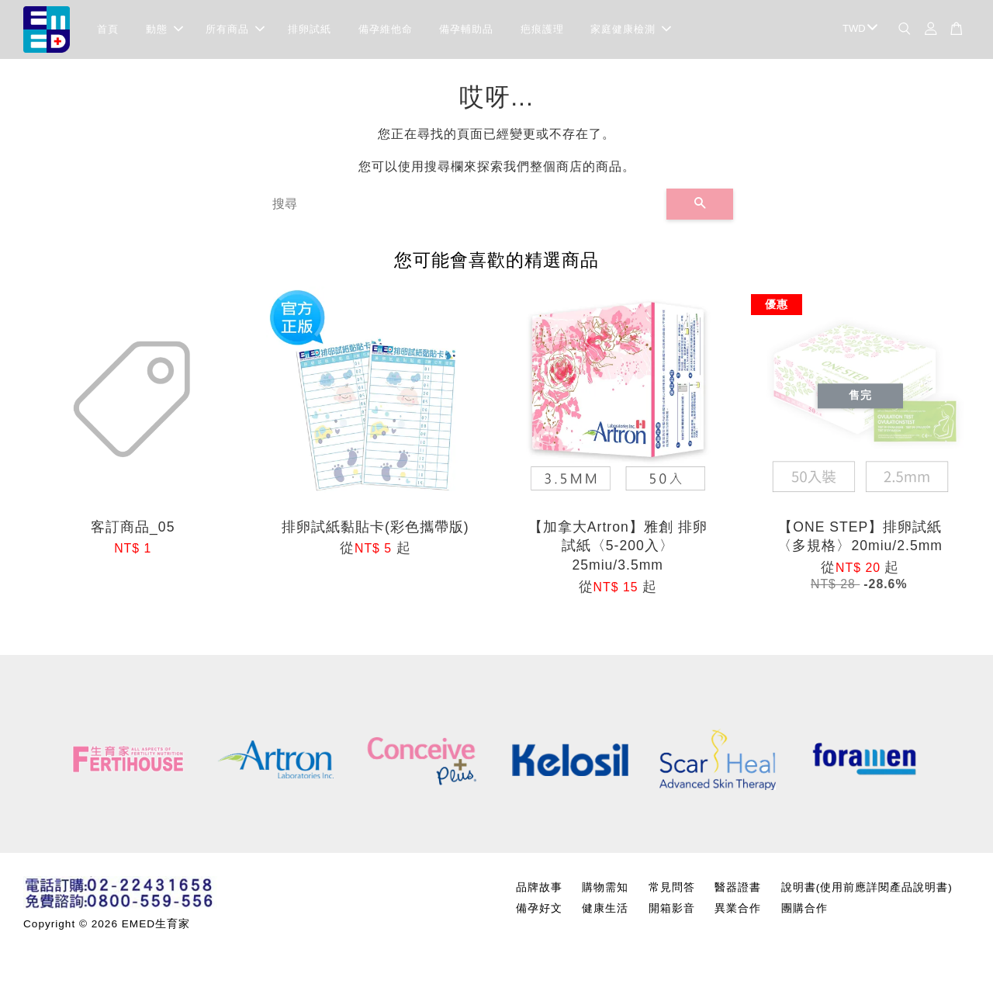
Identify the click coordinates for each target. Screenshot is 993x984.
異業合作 (737, 911)
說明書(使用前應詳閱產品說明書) (867, 890)
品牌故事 (539, 890)
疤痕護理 (542, 30)
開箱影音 (672, 911)
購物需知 (605, 890)
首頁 (108, 30)
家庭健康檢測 (630, 30)
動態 (164, 30)
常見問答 (672, 890)
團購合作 (804, 911)
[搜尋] (463, 207)
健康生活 (605, 911)
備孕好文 (539, 911)
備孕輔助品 (466, 30)
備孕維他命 (385, 30)
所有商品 (235, 30)
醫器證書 (737, 890)
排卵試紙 (309, 30)
